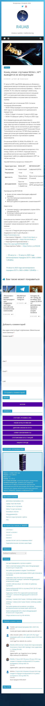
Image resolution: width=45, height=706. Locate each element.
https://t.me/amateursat (12, 235)
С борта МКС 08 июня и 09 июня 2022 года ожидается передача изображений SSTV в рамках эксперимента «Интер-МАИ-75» (25, 661)
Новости (7, 67)
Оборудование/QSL (12, 514)
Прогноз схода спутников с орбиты (16, 517)
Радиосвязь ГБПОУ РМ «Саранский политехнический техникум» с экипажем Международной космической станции (21, 594)
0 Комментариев (23, 79)
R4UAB (22, 26)
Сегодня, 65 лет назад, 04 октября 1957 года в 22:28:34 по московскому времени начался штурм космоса (36, 304)
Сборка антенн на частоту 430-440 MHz (18, 615)
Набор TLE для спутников (13, 509)
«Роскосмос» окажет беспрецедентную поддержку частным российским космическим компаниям (9, 303)
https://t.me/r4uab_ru (30, 237)
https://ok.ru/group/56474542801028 (16, 244)
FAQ (7, 520)
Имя (5, 361)
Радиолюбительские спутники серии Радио (19, 543)
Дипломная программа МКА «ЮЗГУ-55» (27, 627)
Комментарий (8, 336)
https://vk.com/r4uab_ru (28, 239)
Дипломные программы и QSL (15, 501)
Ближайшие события (12, 511)
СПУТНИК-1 (9, 530)
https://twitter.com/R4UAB (31, 246)
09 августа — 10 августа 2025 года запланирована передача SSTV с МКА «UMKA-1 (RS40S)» (24, 257)
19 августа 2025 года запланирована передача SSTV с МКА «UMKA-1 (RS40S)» (22, 269)
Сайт (4, 381)
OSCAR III (8, 535)
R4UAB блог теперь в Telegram (21, 297)
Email (5, 371)
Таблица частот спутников (14, 506)
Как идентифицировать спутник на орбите (18, 563)
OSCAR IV (8, 538)
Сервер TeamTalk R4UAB (13, 503)
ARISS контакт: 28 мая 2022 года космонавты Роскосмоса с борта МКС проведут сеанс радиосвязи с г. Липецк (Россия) (26, 647)
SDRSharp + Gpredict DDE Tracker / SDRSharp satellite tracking (24, 599)
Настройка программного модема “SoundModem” (20, 570)
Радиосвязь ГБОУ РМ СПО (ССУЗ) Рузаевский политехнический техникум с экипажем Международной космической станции (22, 579)
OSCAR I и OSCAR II (11, 532)
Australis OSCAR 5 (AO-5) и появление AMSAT (19, 540)
